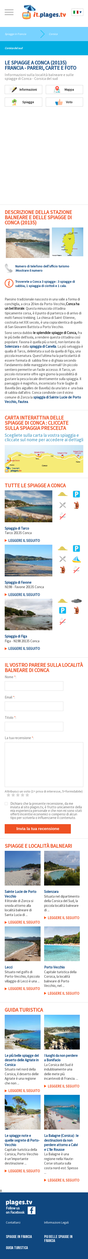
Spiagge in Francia (15, 34)
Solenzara (12, 346)
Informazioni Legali (56, 1222)
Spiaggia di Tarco (17, 528)
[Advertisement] (44, 158)
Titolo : (10, 717)
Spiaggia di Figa (16, 636)
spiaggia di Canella (43, 346)
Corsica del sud (14, 48)
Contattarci (13, 1222)
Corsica (53, 34)
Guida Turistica (17, 1248)
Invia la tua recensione (37, 828)
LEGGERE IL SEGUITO (24, 540)
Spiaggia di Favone (18, 582)
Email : (10, 697)
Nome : (10, 677)
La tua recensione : (19, 738)
